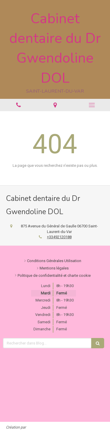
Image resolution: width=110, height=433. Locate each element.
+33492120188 (59, 237)
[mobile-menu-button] (91, 105)
